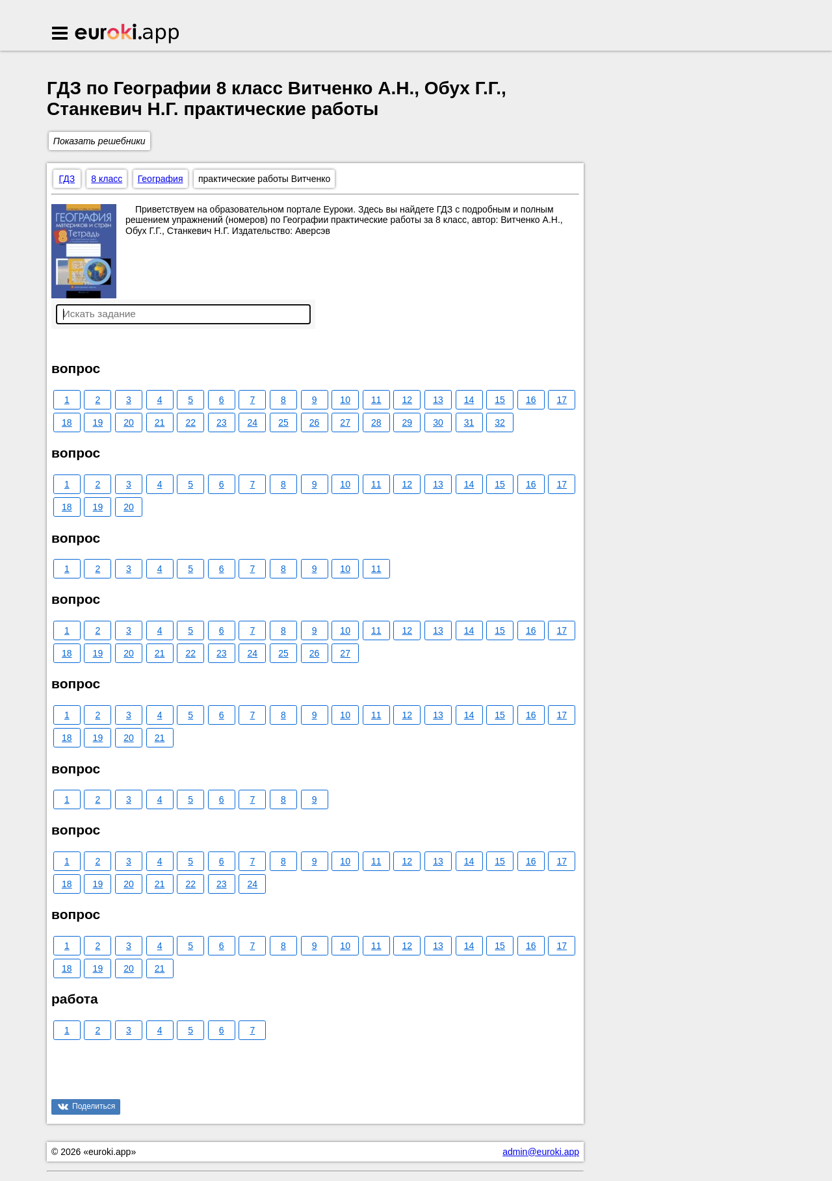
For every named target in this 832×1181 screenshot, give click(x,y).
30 (438, 422)
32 (500, 422)
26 (314, 422)
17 (562, 400)
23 (221, 422)
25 (283, 422)
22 (190, 422)
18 (67, 422)
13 (438, 400)
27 (345, 422)
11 (376, 400)
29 (407, 422)
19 (98, 422)
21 (160, 422)
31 (469, 422)
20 (129, 422)
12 (407, 400)
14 (469, 400)
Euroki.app (128, 34)
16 (531, 400)
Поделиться (93, 1106)
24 (253, 422)
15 (500, 400)
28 (376, 422)
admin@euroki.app (540, 1152)
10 (345, 400)
